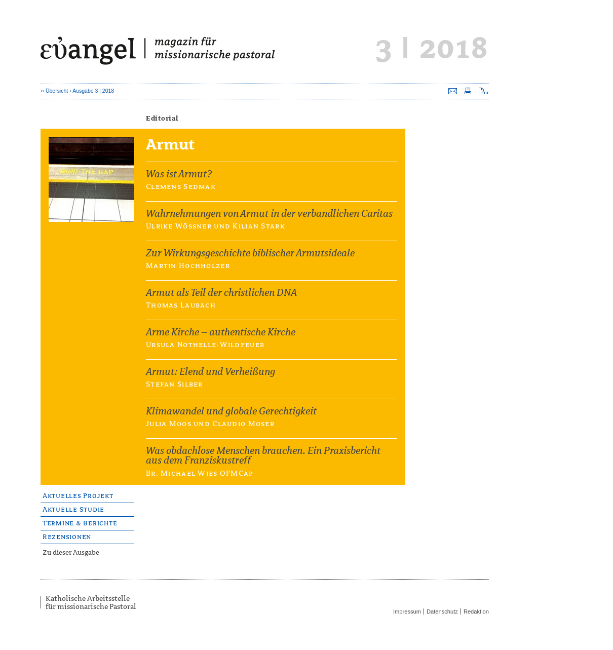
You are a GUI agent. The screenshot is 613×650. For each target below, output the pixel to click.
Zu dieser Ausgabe (71, 552)
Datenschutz (442, 611)
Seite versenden (452, 91)
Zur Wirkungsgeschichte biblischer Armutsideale (250, 253)
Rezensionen (67, 537)
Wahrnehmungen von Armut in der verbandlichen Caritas (269, 213)
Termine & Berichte (80, 523)
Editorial (162, 118)
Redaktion (476, 611)
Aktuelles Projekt (78, 496)
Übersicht (57, 91)
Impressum (407, 611)
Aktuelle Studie (73, 509)
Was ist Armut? (179, 174)
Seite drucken (468, 91)
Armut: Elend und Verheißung (210, 371)
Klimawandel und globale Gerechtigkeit (231, 411)
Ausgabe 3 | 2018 (93, 91)
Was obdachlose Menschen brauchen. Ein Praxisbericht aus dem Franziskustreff (263, 455)
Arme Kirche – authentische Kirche (220, 332)
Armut (122, 149)
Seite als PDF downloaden (484, 91)
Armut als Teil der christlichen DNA (221, 292)
